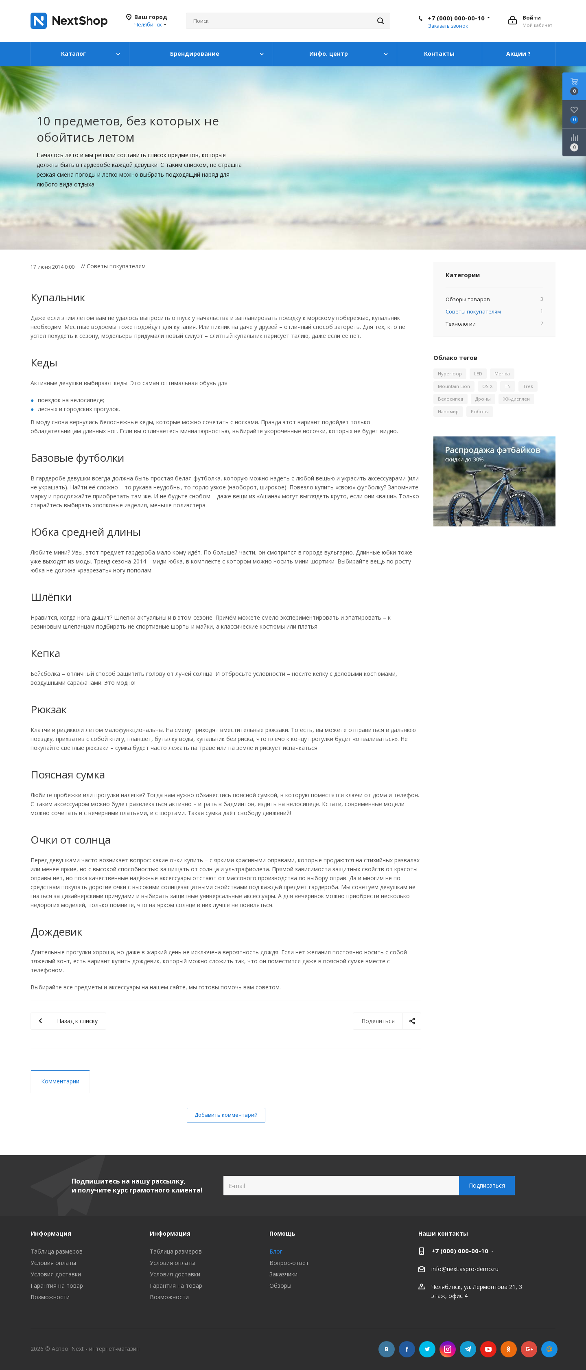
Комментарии (60, 1081)
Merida (502, 373)
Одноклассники (509, 1349)
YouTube (488, 1349)
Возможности (50, 1297)
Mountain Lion (454, 386)
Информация (170, 1233)
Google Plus (529, 1349)
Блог (275, 1251)
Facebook (407, 1349)
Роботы (480, 411)
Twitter (427, 1349)
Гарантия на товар (57, 1285)
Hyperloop (450, 373)
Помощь (282, 1233)
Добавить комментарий (226, 1114)
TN (508, 386)
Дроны (483, 399)
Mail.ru (549, 1349)
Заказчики (283, 1274)
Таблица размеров (57, 1251)
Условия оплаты (53, 1263)
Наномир (448, 411)
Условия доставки (56, 1274)
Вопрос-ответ (289, 1263)
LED (478, 373)
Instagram (448, 1349)
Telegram (468, 1349)
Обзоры (280, 1285)
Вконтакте (386, 1349)
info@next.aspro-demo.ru (465, 1269)
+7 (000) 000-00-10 (456, 18)
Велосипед (450, 399)
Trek (528, 386)
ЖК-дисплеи (516, 399)
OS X (487, 386)
